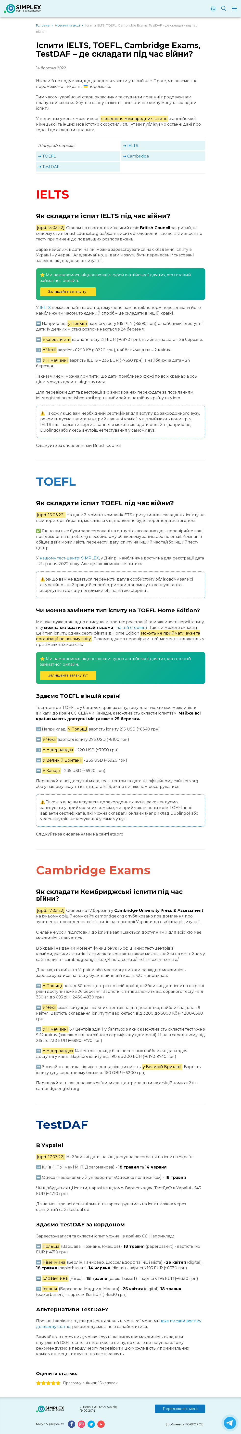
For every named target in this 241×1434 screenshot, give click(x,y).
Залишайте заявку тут (68, 291)
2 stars (43, 1383)
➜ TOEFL (47, 156)
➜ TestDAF (48, 166)
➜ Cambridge (136, 156)
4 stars (53, 1383)
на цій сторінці (131, 627)
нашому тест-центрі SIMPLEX (69, 558)
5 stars (58, 1383)
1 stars (38, 1383)
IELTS (45, 307)
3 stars (48, 1383)
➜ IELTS (130, 145)
